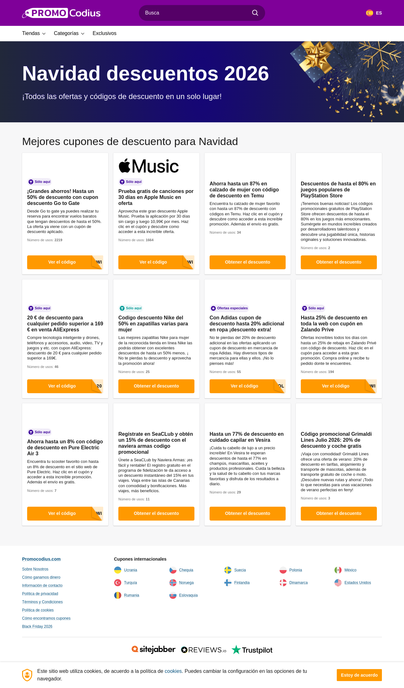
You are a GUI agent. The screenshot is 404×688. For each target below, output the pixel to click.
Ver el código (75, 262)
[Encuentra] (255, 13)
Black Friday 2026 (37, 626)
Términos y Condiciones (42, 602)
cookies (173, 671)
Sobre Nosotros (35, 569)
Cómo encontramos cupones (46, 618)
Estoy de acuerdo (359, 675)
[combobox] (202, 13)
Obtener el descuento (247, 262)
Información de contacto (42, 585)
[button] (36, 33)
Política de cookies (38, 610)
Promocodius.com (41, 559)
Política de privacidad (40, 594)
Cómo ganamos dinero (41, 577)
